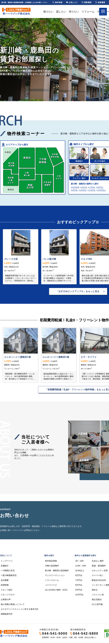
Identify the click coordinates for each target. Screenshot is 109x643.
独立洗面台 (97, 599)
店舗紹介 (5, 566)
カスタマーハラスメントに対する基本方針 (19, 609)
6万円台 (84, 187)
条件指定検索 (51, 561)
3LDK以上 (79, 570)
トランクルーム (52, 580)
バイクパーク (51, 585)
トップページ (7, 561)
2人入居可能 (97, 604)
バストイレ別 (98, 594)
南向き (95, 590)
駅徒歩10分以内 (99, 580)
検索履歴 (100, 2)
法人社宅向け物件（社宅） (57, 590)
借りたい (48, 11)
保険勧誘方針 (7, 614)
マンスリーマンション (55, 575)
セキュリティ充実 (100, 570)
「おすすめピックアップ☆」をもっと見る (77, 291)
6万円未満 (75, 187)
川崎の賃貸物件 (52, 566)
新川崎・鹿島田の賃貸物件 (57, 570)
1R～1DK (79, 561)
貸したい (61, 11)
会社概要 (5, 580)
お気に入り (72, 2)
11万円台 (92, 190)
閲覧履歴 (87, 2)
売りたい (74, 11)
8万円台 (100, 187)
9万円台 (75, 190)
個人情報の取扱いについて (13, 604)
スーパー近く (98, 575)
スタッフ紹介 (7, 590)
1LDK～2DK (80, 566)
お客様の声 (6, 599)
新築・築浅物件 (99, 566)
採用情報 (5, 585)
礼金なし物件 (98, 561)
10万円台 (83, 190)
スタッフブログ (8, 594)
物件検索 (57, 2)
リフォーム (88, 11)
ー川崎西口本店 (8, 570)
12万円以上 (102, 190)
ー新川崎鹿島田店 (9, 575)
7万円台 (92, 187)
